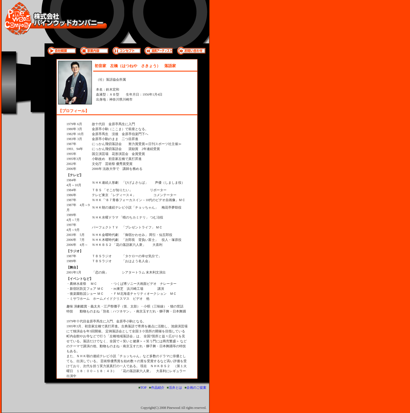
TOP (143, 388)
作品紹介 (157, 388)
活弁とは (175, 388)
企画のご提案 (196, 388)
